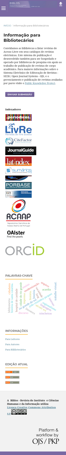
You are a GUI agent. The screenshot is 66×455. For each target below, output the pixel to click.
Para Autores (12, 344)
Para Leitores (12, 339)
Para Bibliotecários (15, 349)
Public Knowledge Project (40, 83)
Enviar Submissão (20, 94)
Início (7, 25)
